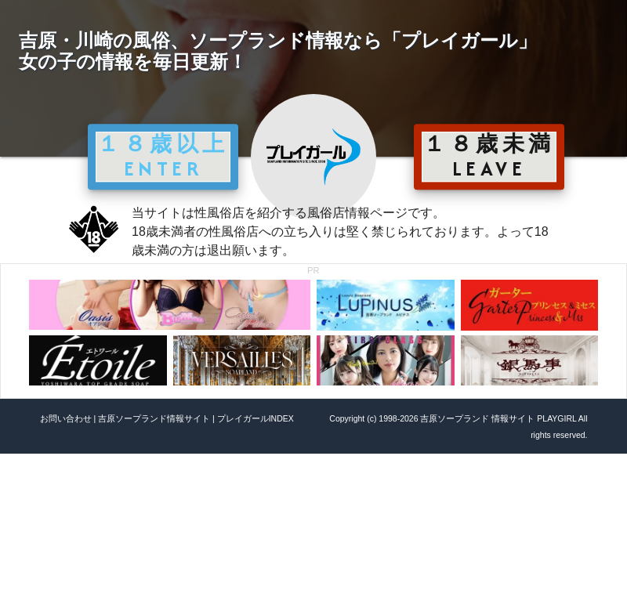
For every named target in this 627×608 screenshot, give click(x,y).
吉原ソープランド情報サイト (154, 418)
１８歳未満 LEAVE (489, 156)
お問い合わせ (66, 418)
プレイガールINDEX (255, 418)
